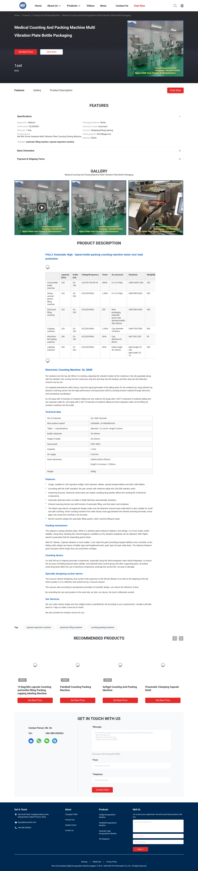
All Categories (104, 839)
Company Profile (71, 814)
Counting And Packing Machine (46, 15)
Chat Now (52, 52)
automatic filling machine (71, 627)
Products (26, 15)
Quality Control (70, 825)
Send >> (140, 849)
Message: (97, 727)
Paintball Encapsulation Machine (108, 824)
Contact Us (69, 830)
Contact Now (102, 789)
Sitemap (84, 862)
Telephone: (98, 774)
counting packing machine (102, 627)
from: (95, 760)
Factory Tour (70, 820)
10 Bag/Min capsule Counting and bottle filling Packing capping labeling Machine (34, 690)
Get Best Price (26, 52)
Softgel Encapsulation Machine (107, 816)
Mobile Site (97, 862)
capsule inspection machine (39, 627)
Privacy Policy (111, 862)
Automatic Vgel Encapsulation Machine (107, 832)
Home (17, 15)
